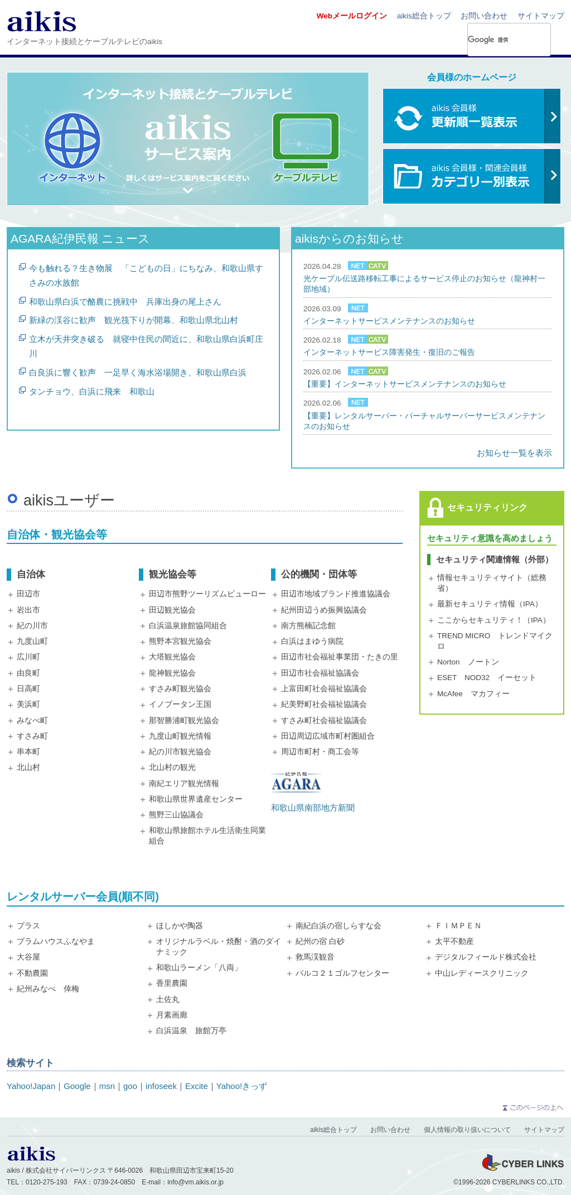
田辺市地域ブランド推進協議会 (335, 594)
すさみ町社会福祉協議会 (324, 720)
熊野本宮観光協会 (180, 641)
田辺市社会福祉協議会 (320, 673)
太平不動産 (454, 941)
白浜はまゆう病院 (312, 641)
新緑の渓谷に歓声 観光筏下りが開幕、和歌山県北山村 (133, 320)
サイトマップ (540, 16)
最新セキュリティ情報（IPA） (490, 604)
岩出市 (28, 610)
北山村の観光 (172, 767)
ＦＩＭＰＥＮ (458, 926)
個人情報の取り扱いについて (467, 1130)
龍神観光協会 (172, 673)
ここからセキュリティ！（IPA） (493, 620)
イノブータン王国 (180, 704)
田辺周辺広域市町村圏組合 (328, 736)
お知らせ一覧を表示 (514, 452)
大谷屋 (28, 957)
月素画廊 (171, 1015)
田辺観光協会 (172, 610)
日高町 (28, 689)
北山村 (28, 767)
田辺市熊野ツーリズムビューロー (207, 594)
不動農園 (32, 973)
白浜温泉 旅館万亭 (191, 1031)
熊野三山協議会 (176, 815)
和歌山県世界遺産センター (196, 799)
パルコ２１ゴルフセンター (342, 973)
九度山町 (32, 641)
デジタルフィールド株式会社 (485, 957)
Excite (196, 1086)
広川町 (28, 657)
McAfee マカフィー (473, 694)
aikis (41, 20)
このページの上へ (532, 1108)
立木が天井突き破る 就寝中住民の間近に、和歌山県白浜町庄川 (146, 346)
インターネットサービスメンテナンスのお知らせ (389, 321)
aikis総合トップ (424, 16)
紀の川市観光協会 (180, 752)
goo (130, 1086)
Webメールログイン (352, 16)
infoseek (161, 1086)
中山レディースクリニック (482, 973)
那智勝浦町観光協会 (184, 720)
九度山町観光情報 (180, 736)
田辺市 (28, 594)
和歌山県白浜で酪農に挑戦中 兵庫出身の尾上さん (125, 301)
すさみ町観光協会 (180, 689)
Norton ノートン (468, 662)
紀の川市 (32, 625)
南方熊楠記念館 (308, 625)
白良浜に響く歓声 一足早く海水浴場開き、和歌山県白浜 (137, 372)
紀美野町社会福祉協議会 (324, 704)
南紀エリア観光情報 (184, 783)
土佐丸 (168, 999)
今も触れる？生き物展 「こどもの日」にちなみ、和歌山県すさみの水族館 (146, 275)
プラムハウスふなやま (56, 941)
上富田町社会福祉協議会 (324, 689)
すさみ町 (32, 736)
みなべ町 (32, 720)
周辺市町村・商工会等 (320, 752)
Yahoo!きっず (241, 1086)
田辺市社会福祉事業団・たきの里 (339, 657)
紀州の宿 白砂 (320, 941)
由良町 (28, 673)
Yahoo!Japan (31, 1086)
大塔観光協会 (172, 657)
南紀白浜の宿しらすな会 (338, 926)
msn (107, 1086)
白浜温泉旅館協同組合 (188, 625)
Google (77, 1086)
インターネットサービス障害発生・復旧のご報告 (389, 352)
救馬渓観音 (315, 957)
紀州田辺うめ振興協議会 (324, 610)
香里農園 (171, 983)
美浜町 (28, 704)
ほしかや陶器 (179, 926)
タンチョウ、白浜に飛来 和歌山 (91, 391)
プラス (28, 926)
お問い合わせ (484, 16)
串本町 (28, 752)
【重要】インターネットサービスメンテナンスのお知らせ (404, 384)
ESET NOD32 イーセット (486, 677)
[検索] (493, 39)
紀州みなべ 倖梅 (48, 989)
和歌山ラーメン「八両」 (199, 967)
